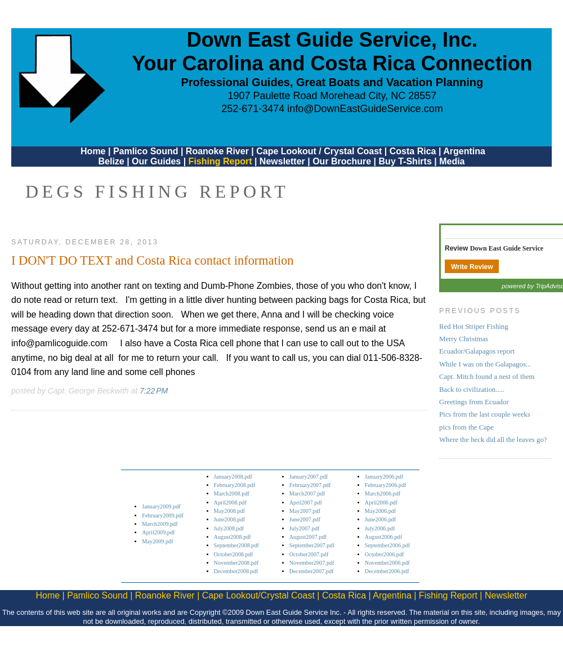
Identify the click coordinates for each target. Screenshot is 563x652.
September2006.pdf (387, 545)
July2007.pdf (304, 528)
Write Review (472, 267)
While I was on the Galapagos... (485, 364)
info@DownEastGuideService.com (365, 108)
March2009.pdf (159, 524)
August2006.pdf (383, 537)
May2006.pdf (380, 511)
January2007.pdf (308, 477)
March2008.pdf (231, 493)
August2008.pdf (232, 537)
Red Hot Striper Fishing (473, 327)
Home (93, 151)
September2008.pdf (236, 545)
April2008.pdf (230, 502)
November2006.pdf (387, 563)
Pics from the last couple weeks (484, 414)
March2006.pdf (382, 493)
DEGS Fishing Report (157, 191)
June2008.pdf (229, 519)
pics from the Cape (466, 427)
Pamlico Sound (145, 151)
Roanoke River (217, 151)
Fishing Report (221, 161)
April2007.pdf (305, 502)
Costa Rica (413, 151)
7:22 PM (154, 390)
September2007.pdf (311, 545)
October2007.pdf (309, 554)
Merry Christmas (463, 339)
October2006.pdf (384, 554)
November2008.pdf (236, 563)
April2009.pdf (158, 532)
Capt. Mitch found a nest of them (487, 377)
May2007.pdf (304, 511)
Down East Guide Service (506, 248)
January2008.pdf (233, 477)
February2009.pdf (163, 515)
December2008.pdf (236, 571)
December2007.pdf (311, 571)
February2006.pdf (385, 485)
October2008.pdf (233, 554)
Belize (111, 161)
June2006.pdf (380, 519)
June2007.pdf (304, 519)
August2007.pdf (308, 537)
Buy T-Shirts (405, 161)
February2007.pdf (310, 485)
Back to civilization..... (471, 390)
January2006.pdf (384, 477)
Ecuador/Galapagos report (477, 351)
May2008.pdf (229, 511)
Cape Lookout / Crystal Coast (319, 151)
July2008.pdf (229, 528)
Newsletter (282, 161)
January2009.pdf (161, 506)
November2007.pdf (311, 563)
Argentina (464, 151)
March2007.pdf (307, 493)
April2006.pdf (381, 502)
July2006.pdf (380, 528)
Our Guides (156, 161)
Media (451, 161)
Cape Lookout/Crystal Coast (258, 595)
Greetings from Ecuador (474, 402)
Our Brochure (341, 161)
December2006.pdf (387, 571)
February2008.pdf (235, 485)
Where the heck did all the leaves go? (493, 440)
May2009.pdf (157, 541)
